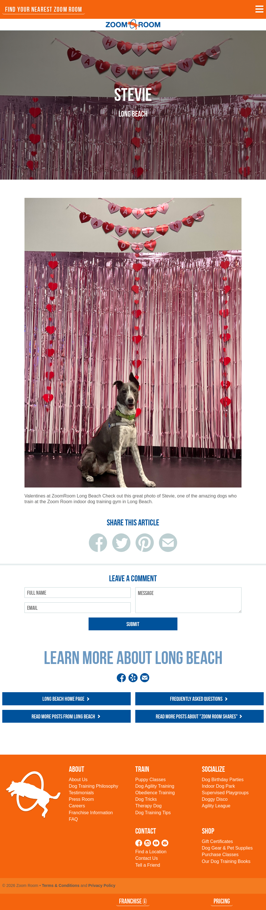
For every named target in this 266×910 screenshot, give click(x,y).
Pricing (222, 901)
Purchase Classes (220, 854)
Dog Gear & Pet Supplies (227, 848)
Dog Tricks (146, 799)
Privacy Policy (101, 885)
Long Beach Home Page (66, 699)
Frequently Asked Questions (199, 699)
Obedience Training (155, 792)
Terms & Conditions (60, 885)
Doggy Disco (215, 799)
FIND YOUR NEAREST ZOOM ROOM (43, 9)
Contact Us (146, 858)
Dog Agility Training (154, 786)
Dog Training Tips (153, 812)
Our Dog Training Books (226, 861)
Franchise (133, 901)
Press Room (81, 799)
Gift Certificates (217, 841)
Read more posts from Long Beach (67, 716)
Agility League (216, 805)
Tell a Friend (147, 865)
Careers (77, 805)
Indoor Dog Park (218, 786)
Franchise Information (91, 812)
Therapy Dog (148, 805)
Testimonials (81, 792)
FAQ (73, 819)
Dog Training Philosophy (93, 786)
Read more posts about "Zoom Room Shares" (200, 716)
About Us (78, 779)
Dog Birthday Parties (223, 779)
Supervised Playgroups (225, 792)
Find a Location (150, 851)
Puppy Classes (150, 779)
